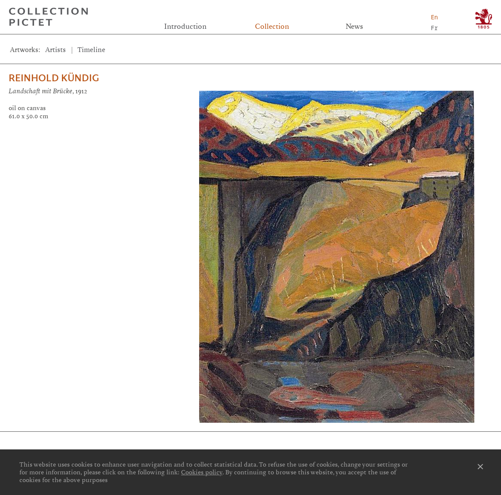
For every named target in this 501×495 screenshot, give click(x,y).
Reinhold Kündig (54, 78)
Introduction (185, 26)
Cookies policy (201, 472)
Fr (434, 28)
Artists (55, 50)
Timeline (91, 50)
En (434, 17)
